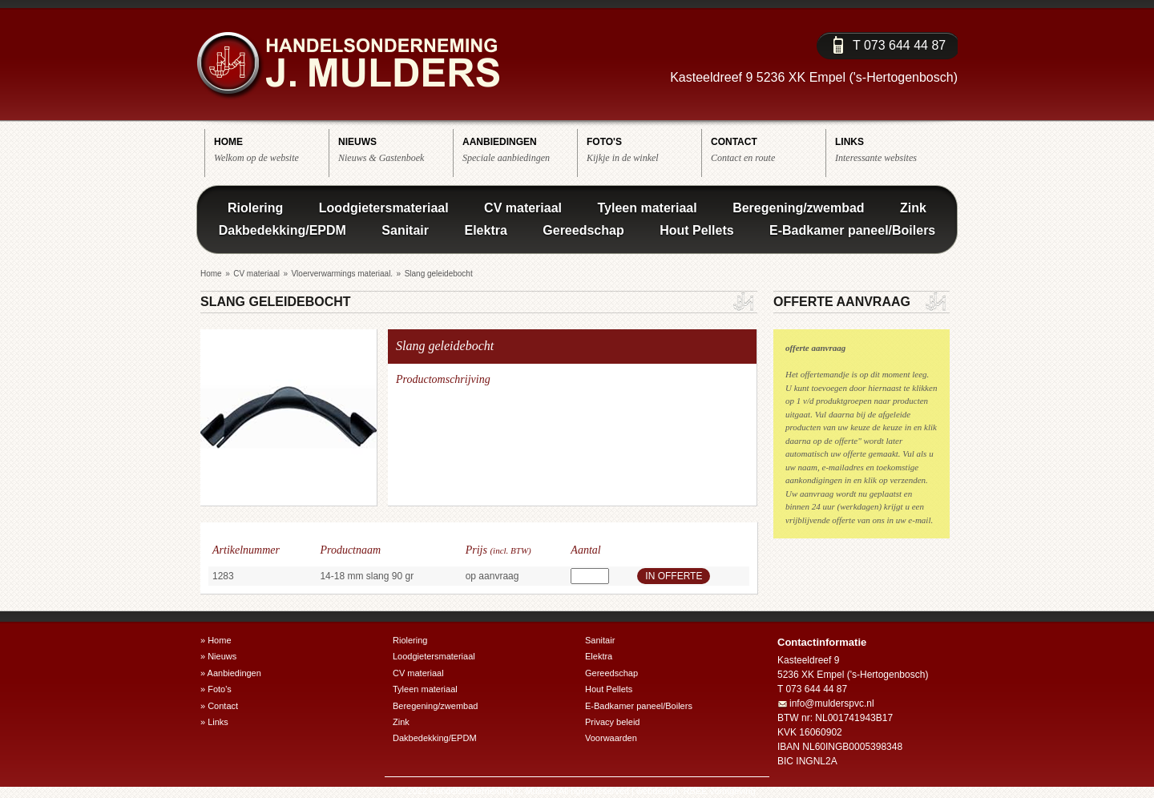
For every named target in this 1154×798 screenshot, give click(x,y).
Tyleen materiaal (646, 208)
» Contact (219, 706)
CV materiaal (523, 208)
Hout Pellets (696, 230)
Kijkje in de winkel (644, 149)
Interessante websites (892, 149)
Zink (913, 208)
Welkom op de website (271, 149)
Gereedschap (583, 230)
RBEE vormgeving (720, 791)
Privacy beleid (612, 722)
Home (211, 273)
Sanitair (405, 230)
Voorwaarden (611, 738)
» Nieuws (218, 656)
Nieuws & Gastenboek (395, 149)
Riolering (255, 208)
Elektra (485, 230)
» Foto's (216, 689)
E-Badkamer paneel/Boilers (852, 230)
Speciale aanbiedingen (519, 149)
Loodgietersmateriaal (384, 208)
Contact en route (768, 149)
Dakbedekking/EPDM (282, 230)
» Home (216, 640)
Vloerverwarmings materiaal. (342, 273)
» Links (214, 722)
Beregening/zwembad (798, 208)
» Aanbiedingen (230, 673)
